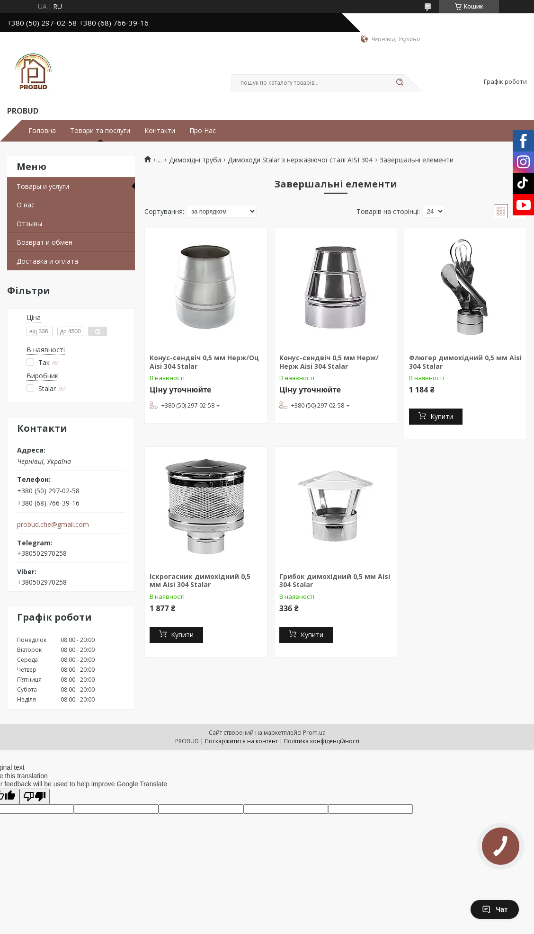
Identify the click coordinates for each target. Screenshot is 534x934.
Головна (42, 130)
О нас (26, 204)
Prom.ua (314, 733)
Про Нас (202, 130)
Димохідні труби (195, 160)
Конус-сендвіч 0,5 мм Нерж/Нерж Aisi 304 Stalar (329, 362)
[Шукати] (399, 82)
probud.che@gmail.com (53, 524)
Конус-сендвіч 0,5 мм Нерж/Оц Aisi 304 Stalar (204, 362)
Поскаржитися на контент (241, 741)
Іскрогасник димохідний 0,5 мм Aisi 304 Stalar (200, 580)
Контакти (159, 130)
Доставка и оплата (47, 261)
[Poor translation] (34, 796)
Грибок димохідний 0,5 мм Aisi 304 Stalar (334, 580)
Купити (441, 416)
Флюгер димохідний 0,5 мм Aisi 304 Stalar (465, 362)
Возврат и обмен (44, 242)
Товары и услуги (43, 186)
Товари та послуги (100, 130)
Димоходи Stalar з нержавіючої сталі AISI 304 (300, 160)
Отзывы (29, 223)
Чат (494, 909)
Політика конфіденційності (321, 741)
